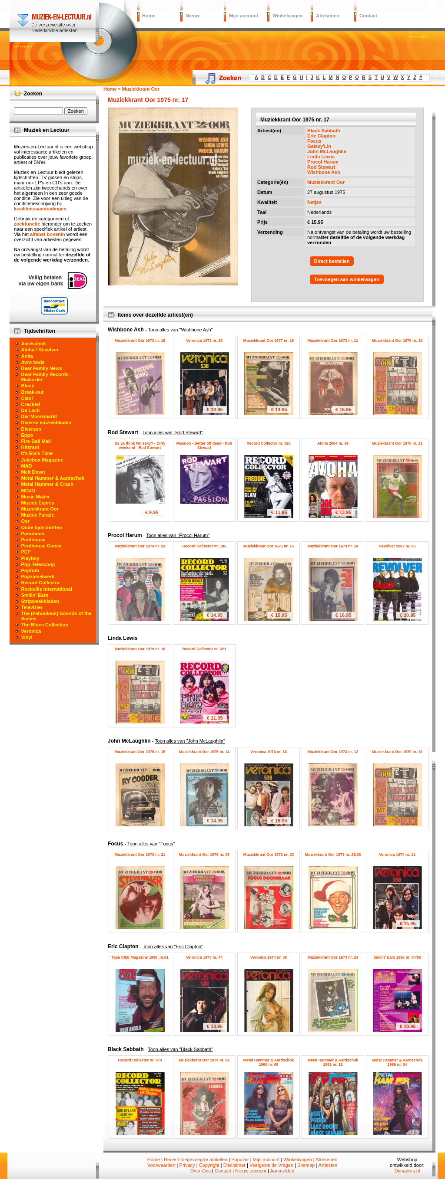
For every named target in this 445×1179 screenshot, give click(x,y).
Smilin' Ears (35, 595)
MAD (26, 465)
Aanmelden (282, 1170)
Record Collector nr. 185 (204, 546)
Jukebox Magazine (42, 459)
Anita (27, 356)
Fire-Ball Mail (36, 441)
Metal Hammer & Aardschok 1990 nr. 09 (268, 1062)
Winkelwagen (287, 15)
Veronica (31, 631)
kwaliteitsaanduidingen (40, 208)
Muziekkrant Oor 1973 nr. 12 (333, 752)
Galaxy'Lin (319, 146)
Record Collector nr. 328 (268, 443)
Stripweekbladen (40, 601)
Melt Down (33, 472)
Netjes (314, 202)
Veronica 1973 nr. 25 (204, 340)
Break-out (32, 392)
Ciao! (27, 398)
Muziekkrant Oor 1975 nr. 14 (204, 752)
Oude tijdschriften (41, 527)
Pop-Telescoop (38, 564)
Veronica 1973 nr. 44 (204, 957)
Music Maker (35, 496)
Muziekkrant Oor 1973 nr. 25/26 (333, 854)
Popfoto (30, 570)
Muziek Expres (37, 502)
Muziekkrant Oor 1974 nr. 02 (204, 1060)
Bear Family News (41, 368)
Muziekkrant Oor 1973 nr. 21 (140, 854)
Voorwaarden (161, 1165)
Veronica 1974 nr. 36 (268, 957)
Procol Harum (323, 161)
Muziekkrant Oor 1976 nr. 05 (204, 854)
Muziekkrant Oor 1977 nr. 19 (268, 340)
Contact (368, 15)
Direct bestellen (332, 261)
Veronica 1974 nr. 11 (397, 854)
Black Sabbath (323, 130)
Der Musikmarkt (39, 416)
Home (149, 15)
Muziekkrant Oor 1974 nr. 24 (333, 957)
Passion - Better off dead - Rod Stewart (204, 445)
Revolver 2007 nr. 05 (397, 546)
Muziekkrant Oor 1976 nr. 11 (397, 443)
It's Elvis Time (37, 453)
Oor (25, 521)
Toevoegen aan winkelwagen (346, 279)
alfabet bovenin (47, 234)
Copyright (209, 1165)
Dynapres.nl (407, 1170)
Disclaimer (234, 1165)
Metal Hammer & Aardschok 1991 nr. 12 (333, 1062)
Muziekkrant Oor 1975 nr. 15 (268, 546)
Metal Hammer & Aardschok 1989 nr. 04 (397, 1062)
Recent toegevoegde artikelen (195, 1159)
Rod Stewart (321, 167)
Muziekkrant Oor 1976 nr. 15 (140, 752)
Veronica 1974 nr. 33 (268, 752)
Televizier (32, 607)
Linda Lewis (321, 156)
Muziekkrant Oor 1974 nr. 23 (140, 546)
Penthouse (33, 539)
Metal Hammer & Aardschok (53, 478)
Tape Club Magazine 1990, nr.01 (139, 957)
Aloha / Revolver (40, 349)
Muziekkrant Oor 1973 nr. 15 (140, 340)
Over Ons (200, 1170)
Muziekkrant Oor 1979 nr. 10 (397, 340)
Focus (314, 141)
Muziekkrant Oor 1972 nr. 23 (268, 854)
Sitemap (306, 1165)
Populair (240, 1159)
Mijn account (243, 15)
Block (27, 385)
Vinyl (27, 637)
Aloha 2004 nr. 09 (333, 443)
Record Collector (40, 582)
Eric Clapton (321, 135)
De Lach (30, 410)
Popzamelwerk (37, 576)
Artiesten (328, 1165)
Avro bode (33, 362)
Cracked (30, 404)
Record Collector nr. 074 (140, 1060)
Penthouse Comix (41, 545)
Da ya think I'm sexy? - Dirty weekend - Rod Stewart (140, 445)
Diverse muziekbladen (46, 422)
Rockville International (46, 589)
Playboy (30, 558)
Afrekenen (327, 15)
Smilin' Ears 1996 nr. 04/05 (397, 957)
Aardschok (33, 343)
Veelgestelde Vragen (271, 1165)
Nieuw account (250, 1170)
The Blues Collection (45, 624)
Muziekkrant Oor (326, 182)
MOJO (28, 490)
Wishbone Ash (323, 172)
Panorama (32, 533)
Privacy (187, 1165)
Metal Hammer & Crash (47, 484)
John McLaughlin (326, 151)
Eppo (27, 435)
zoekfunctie (27, 223)
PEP (26, 551)
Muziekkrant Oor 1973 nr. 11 (333, 340)
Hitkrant (30, 447)
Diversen (31, 429)
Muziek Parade (37, 514)
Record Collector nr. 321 (204, 649)
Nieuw (192, 15)
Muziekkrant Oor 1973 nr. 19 (333, 546)
